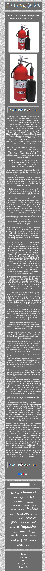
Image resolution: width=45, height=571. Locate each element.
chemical (28, 492)
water (24, 535)
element (26, 505)
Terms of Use (23, 567)
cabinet (18, 501)
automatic (12, 509)
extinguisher (27, 526)
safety (28, 545)
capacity (15, 497)
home (21, 508)
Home (23, 554)
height (12, 528)
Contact (23, 560)
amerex (22, 513)
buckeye (32, 508)
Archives (23, 557)
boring (15, 540)
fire (24, 539)
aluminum (33, 535)
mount (25, 531)
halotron (15, 493)
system (15, 532)
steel (33, 522)
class (20, 544)
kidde (30, 496)
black (33, 532)
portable (15, 535)
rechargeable (16, 505)
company (24, 522)
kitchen (34, 505)
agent (22, 497)
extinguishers (30, 502)
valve (12, 515)
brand (33, 541)
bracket (31, 518)
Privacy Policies (23, 564)
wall (21, 518)
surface (13, 519)
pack (14, 522)
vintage (34, 514)
